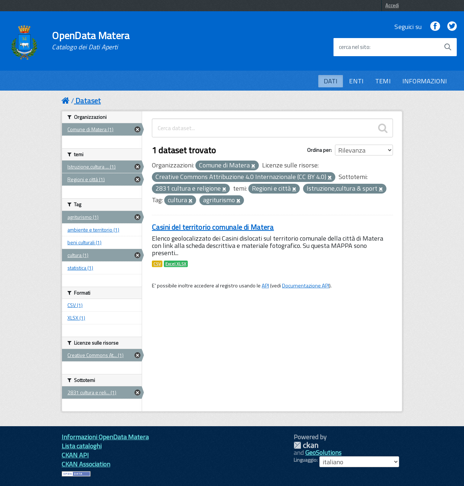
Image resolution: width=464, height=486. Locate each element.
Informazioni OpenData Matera (105, 437)
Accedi (392, 5)
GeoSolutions (323, 452)
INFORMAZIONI (424, 81)
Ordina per (319, 150)
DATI (331, 81)
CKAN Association (86, 464)
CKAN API (75, 455)
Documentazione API (305, 286)
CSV (157, 264)
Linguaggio (305, 460)
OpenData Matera (90, 40)
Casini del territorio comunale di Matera (213, 227)
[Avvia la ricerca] (448, 47)
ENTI (356, 81)
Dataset (88, 100)
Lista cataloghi (82, 446)
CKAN (306, 445)
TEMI (383, 81)
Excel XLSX (175, 264)
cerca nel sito (354, 47)
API (265, 286)
